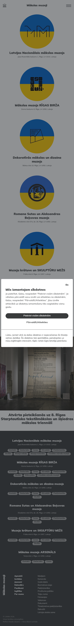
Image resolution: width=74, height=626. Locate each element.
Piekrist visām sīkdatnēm (37, 313)
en (67, 283)
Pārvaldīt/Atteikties (37, 320)
